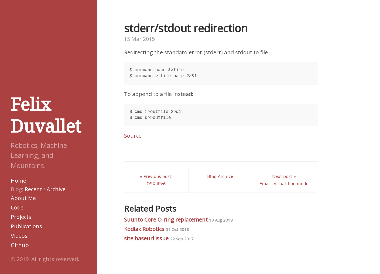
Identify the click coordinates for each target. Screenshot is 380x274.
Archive (56, 189)
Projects (21, 216)
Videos (19, 235)
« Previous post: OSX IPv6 (156, 180)
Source (133, 135)
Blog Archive (220, 176)
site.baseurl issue (159, 238)
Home (18, 180)
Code (17, 207)
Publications (26, 226)
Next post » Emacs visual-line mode (284, 180)
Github (20, 245)
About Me (23, 198)
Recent (33, 189)
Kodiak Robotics (156, 229)
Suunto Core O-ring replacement (178, 219)
